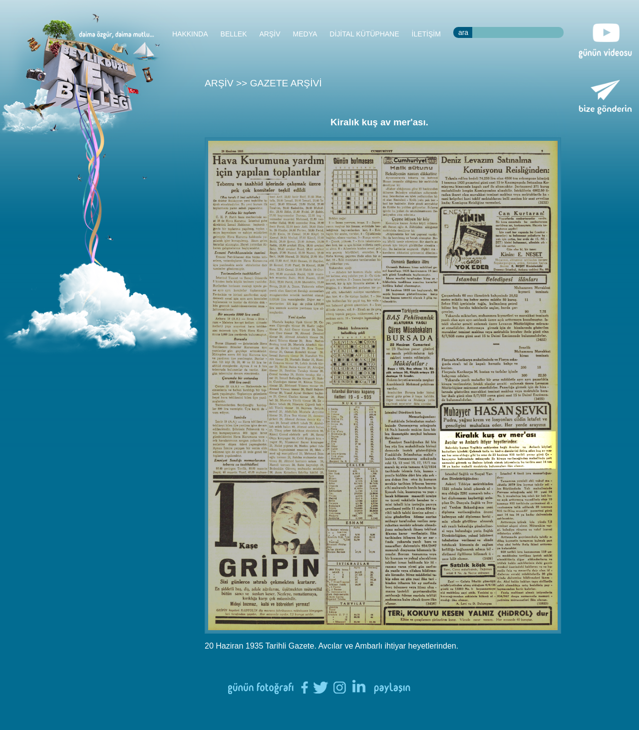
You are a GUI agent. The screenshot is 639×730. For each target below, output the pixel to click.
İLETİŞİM (426, 34)
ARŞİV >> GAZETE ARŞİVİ (263, 83)
